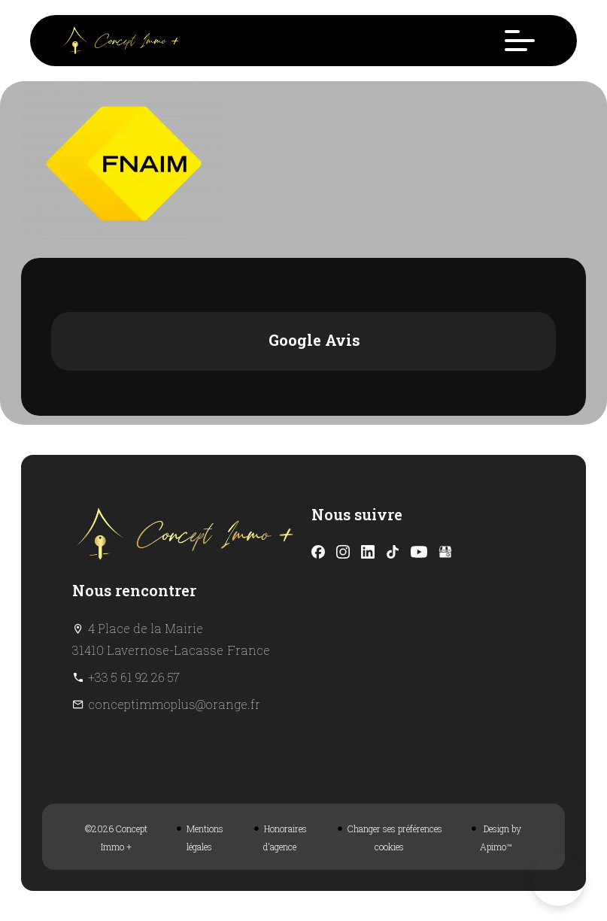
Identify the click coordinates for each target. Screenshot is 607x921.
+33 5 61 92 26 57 (134, 677)
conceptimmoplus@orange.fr (174, 704)
